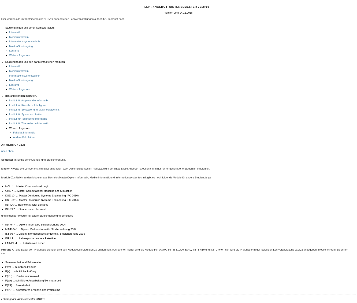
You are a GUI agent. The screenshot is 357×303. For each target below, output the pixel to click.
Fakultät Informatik (24, 132)
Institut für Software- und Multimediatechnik (34, 109)
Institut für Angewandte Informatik (28, 100)
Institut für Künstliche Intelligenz (27, 105)
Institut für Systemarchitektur (25, 114)
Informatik (15, 32)
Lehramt (14, 50)
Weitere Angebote (19, 55)
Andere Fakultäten (23, 137)
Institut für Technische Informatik (28, 118)
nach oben (7, 151)
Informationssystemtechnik (24, 41)
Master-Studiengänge (21, 46)
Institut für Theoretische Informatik (29, 123)
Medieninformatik (19, 37)
